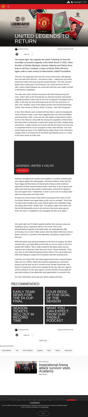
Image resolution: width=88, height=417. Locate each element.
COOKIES (35, 403)
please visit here (55, 277)
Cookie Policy (45, 407)
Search (57, 350)
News (49, 350)
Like (17, 350)
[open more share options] (32, 54)
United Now (68, 350)
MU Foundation (27, 350)
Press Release (6, 350)
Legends (40, 350)
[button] (8, 6)
